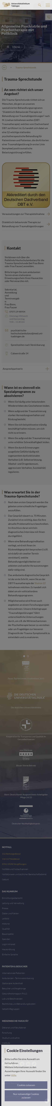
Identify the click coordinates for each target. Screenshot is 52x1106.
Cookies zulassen (26, 1085)
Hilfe (13, 1075)
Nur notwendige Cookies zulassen (26, 1096)
